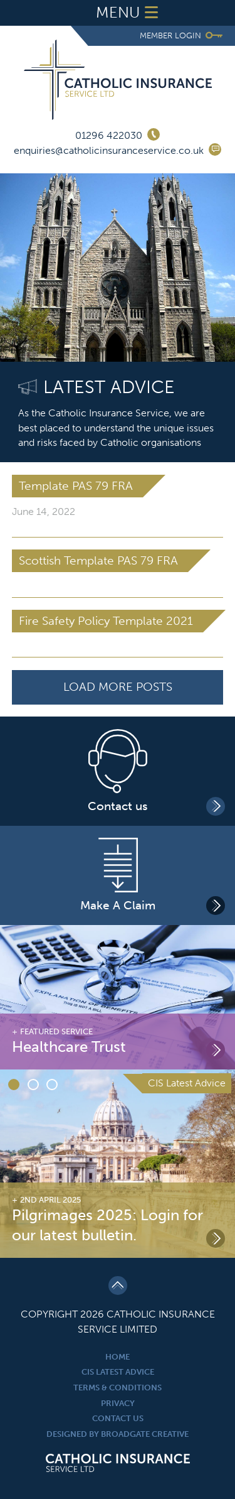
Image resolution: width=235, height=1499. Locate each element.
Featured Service (56, 1031)
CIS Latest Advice (117, 1372)
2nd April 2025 (50, 1199)
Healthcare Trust (69, 1047)
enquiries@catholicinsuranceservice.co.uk (109, 150)
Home (117, 1356)
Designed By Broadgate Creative (117, 1434)
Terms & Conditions (117, 1387)
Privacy (118, 1403)
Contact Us (118, 1418)
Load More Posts (117, 686)
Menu (130, 13)
